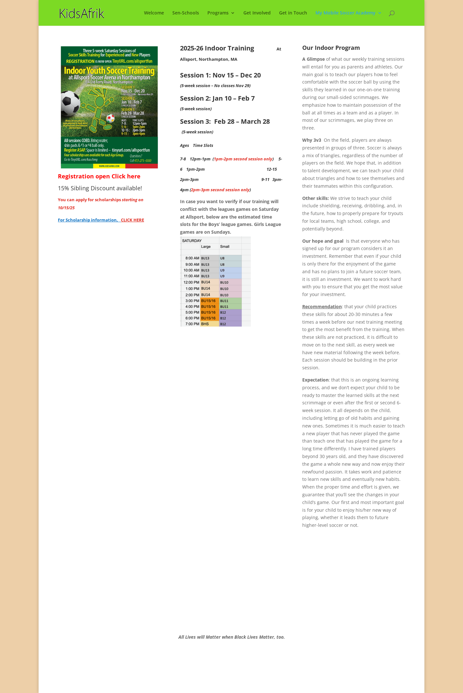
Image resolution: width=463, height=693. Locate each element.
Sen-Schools (185, 13)
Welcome (154, 13)
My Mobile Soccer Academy (345, 13)
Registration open (85, 176)
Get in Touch (293, 13)
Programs (218, 13)
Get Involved (257, 13)
